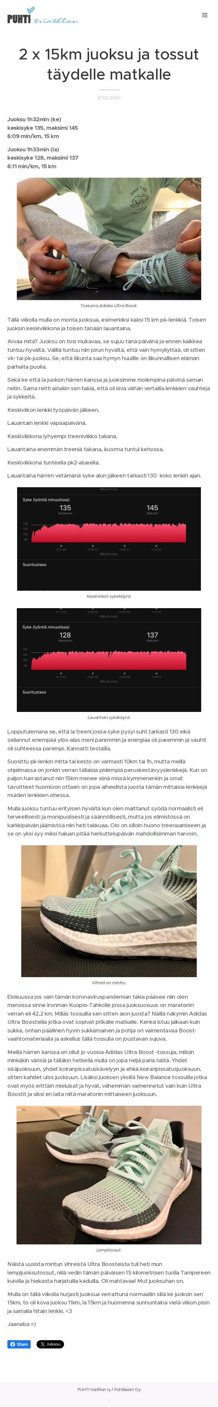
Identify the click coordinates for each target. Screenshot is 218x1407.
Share (19, 1344)
